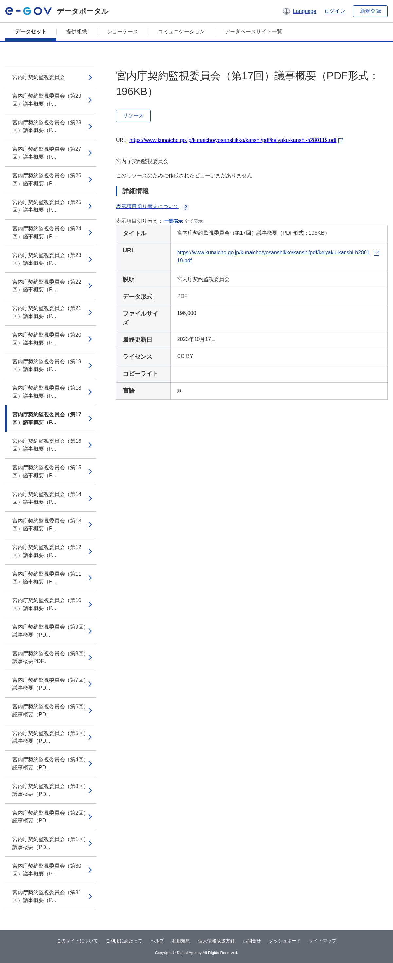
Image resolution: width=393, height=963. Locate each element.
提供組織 (76, 31)
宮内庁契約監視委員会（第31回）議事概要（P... (46, 896)
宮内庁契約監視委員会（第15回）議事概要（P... (46, 471)
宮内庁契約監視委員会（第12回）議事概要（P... (46, 551)
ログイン (334, 11)
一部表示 (173, 221)
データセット (31, 31)
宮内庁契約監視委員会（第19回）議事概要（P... (46, 365)
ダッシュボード (285, 940)
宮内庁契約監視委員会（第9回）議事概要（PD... (50, 631)
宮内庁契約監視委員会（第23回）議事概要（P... (46, 259)
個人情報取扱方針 (216, 940)
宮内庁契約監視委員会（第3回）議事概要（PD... (50, 790)
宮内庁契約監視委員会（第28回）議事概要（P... (46, 126)
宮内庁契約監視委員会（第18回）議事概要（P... (46, 392)
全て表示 (193, 221)
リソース (133, 115)
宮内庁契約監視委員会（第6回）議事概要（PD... (50, 710)
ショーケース (122, 31)
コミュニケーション (181, 31)
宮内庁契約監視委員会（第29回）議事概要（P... (46, 100)
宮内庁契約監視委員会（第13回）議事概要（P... (46, 524)
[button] (299, 11)
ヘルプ (157, 940)
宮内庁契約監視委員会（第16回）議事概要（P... (46, 445)
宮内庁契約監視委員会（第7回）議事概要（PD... (50, 684)
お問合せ (252, 940)
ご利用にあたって (124, 940)
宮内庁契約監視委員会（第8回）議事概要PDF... (50, 657)
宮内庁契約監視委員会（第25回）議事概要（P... (46, 206)
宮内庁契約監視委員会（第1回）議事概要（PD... (50, 843)
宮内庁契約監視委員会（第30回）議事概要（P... (46, 869)
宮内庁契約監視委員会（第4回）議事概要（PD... (50, 763)
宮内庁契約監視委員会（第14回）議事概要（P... (46, 498)
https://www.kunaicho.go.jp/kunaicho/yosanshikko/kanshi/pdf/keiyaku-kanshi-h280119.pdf (232, 140)
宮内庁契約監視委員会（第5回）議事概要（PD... (50, 737)
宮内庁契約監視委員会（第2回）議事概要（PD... (50, 816)
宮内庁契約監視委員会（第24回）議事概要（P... (46, 232)
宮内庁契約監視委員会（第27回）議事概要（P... (46, 153)
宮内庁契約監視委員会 (38, 77)
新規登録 (370, 11)
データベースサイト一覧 (253, 31)
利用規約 (181, 940)
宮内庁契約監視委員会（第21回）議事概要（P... (46, 312)
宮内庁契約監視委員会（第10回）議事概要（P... (46, 604)
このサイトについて (77, 940)
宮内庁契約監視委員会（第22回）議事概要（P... (46, 285)
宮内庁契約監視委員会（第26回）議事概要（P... (46, 179)
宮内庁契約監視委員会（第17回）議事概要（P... (46, 418)
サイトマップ (322, 940)
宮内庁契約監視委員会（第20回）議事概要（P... (46, 338)
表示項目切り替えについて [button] (152, 206)
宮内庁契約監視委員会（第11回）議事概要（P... (46, 577)
